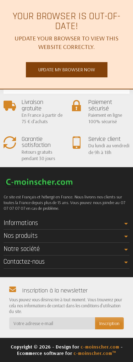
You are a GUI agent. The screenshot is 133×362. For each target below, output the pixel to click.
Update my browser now (66, 69)
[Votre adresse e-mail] (52, 323)
